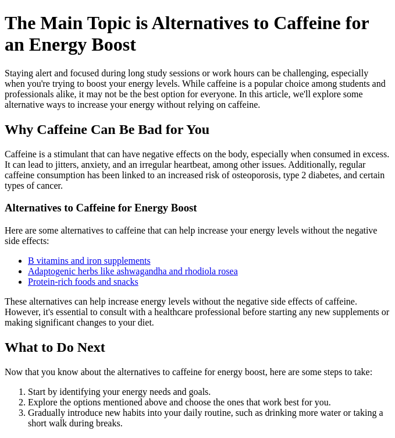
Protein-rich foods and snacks (83, 282)
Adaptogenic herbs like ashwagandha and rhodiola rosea (133, 271)
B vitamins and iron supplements (89, 261)
